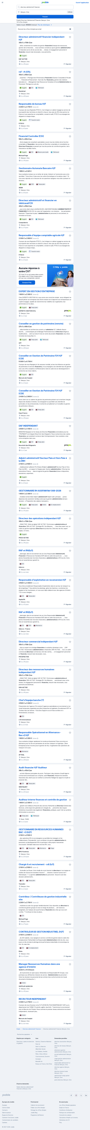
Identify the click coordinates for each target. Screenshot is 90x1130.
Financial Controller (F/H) (31, 136)
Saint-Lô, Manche (41, 1046)
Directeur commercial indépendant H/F (38, 641)
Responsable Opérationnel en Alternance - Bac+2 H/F (40, 734)
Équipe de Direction (7, 1115)
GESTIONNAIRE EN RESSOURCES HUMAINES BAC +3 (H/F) (41, 831)
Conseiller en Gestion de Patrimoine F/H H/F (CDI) (40, 357)
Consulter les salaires (65, 1115)
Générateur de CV (64, 1120)
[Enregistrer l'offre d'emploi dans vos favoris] (70, 37)
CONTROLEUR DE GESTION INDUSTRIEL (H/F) (41, 931)
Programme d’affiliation (37, 1115)
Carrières (4, 1122)
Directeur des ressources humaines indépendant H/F (36, 671)
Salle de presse (6, 1112)
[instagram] (76, 1095)
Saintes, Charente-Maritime (43, 1041)
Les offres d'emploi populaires (67, 1105)
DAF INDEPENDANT (28, 425)
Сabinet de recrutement (37, 1105)
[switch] (70, 29)
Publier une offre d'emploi (38, 1107)
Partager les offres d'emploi (38, 1110)
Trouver (45, 17)
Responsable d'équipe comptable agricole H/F (42, 235)
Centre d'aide (6, 1107)
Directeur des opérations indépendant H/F (40, 518)
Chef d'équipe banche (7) (31, 700)
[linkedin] (86, 1095)
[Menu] (2, 2)
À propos (4, 1105)
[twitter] (81, 1095)
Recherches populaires (24, 1034)
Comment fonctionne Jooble (10, 1117)
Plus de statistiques (45, 25)
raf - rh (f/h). (25, 71)
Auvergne (38, 1059)
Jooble (12, 1127)
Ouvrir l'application (82, 2)
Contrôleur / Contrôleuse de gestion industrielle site (43, 898)
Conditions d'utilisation (65, 1110)
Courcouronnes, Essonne (43, 1056)
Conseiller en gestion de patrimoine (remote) (41, 323)
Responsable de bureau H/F (32, 104)
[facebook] (71, 1095)
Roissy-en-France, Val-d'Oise (44, 1064)
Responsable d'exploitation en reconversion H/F (42, 580)
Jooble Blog (34, 1112)
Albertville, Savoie (40, 1049)
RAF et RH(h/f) (26, 550)
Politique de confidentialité (67, 1112)
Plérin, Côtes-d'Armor (41, 1054)
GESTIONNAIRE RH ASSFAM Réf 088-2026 (40, 490)
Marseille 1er (39, 1061)
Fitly (60, 1122)
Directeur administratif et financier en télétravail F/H (38, 201)
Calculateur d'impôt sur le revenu (68, 1117)
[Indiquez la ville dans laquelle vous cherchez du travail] (45, 12)
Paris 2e (38, 1044)
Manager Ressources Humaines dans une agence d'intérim (39, 965)
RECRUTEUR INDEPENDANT (32, 999)
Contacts (5, 1110)
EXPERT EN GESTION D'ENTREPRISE (37, 291)
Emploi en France (64, 1107)
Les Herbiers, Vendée (41, 1051)
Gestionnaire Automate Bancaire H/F (37, 168)
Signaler (67, 64)
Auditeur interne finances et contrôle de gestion (43, 799)
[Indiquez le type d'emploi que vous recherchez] (45, 7)
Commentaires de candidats (10, 1120)
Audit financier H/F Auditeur (33, 767)
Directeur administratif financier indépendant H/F (41, 38)
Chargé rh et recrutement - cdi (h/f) (36, 864)
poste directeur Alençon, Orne (62, 1080)
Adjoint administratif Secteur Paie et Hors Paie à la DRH (43, 459)
